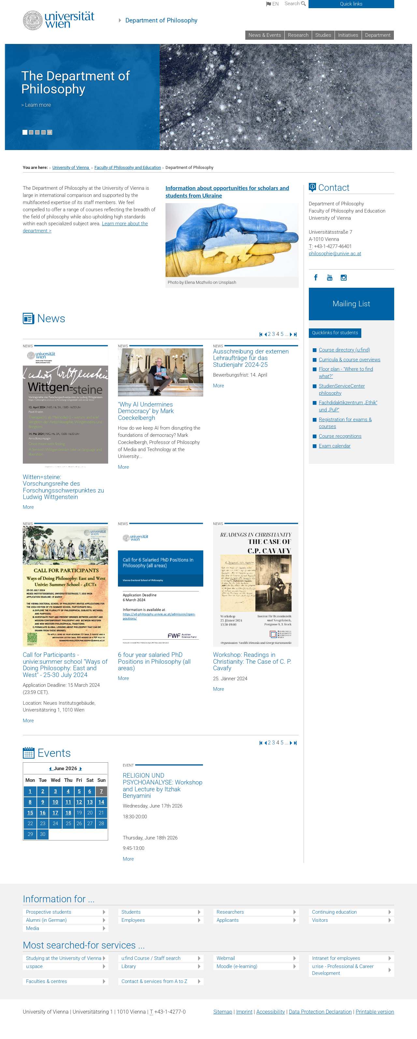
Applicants (228, 920)
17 (55, 813)
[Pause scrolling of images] (49, 132)
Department (378, 35)
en (272, 4)
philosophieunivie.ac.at (335, 253)
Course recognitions (340, 436)
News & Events (265, 35)
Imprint (244, 1012)
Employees (133, 920)
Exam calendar (335, 446)
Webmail (226, 958)
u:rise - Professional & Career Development (343, 969)
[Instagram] (344, 278)
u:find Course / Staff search (151, 958)
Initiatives (348, 35)
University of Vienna (71, 167)
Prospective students (48, 912)
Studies (323, 35)
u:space (34, 966)
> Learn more (36, 105)
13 (90, 802)
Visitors (320, 920)
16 (43, 813)
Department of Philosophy (161, 20)
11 (68, 802)
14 (101, 802)
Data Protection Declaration (320, 1012)
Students (131, 912)
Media (32, 928)
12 (79, 802)
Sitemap (222, 1012)
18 (68, 813)
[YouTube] (330, 278)
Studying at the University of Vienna (63, 958)
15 (30, 813)
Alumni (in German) (46, 920)
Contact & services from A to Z (154, 981)
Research (298, 35)
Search (295, 4)
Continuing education (334, 912)
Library (129, 966)
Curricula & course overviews (350, 360)
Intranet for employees (336, 958)
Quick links (351, 4)
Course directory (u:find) (344, 350)
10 (55, 802)
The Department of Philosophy (75, 82)
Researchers (230, 912)
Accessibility (270, 1012)
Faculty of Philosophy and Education (127, 167)
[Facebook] (316, 278)
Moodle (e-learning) (237, 966)
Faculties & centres (46, 981)
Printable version (375, 1012)
